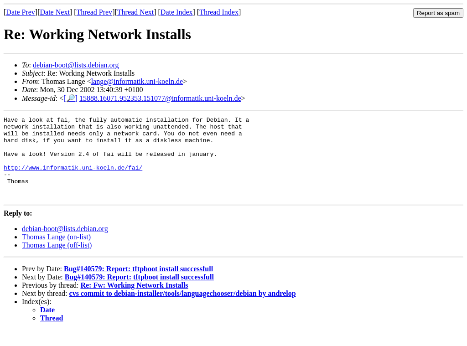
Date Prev (20, 12)
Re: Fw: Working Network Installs (134, 301)
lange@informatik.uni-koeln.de (137, 81)
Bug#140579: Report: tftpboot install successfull (138, 285)
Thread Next (135, 12)
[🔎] (70, 98)
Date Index (177, 12)
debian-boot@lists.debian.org (76, 65)
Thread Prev (94, 12)
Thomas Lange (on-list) (56, 253)
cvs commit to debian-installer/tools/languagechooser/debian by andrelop (182, 310)
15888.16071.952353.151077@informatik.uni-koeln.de (160, 98)
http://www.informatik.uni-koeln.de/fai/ (73, 178)
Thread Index (219, 12)
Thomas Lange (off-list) (57, 261)
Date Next (55, 12)
